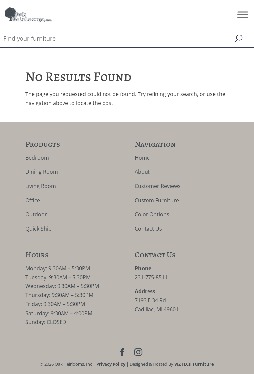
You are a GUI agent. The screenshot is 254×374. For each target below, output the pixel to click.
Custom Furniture (157, 200)
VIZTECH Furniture (194, 364)
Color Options (152, 214)
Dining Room (41, 171)
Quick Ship (38, 228)
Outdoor (36, 214)
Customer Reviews (158, 186)
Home (142, 157)
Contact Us (148, 228)
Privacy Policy (110, 364)
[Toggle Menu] (242, 14)
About (142, 171)
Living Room (40, 186)
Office (32, 200)
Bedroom (37, 157)
